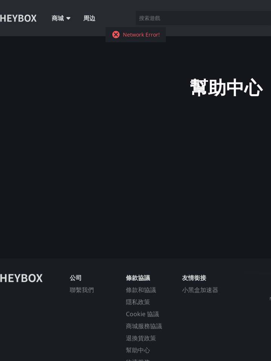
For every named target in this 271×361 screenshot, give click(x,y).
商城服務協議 (144, 326)
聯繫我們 (82, 290)
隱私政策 (138, 302)
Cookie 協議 (142, 314)
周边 (89, 18)
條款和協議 (141, 290)
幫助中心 (138, 350)
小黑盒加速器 (200, 290)
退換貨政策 (141, 338)
